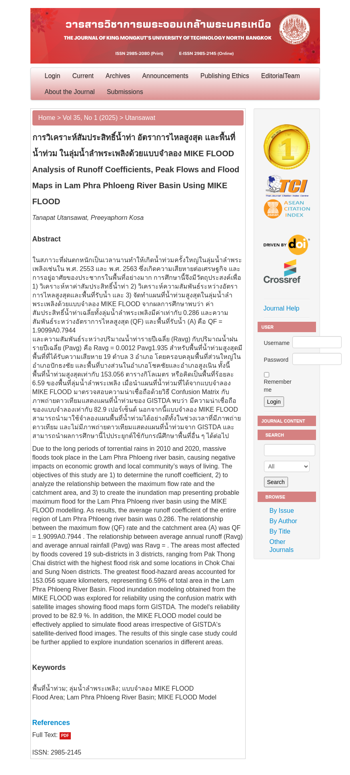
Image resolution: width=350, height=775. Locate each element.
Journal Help (282, 308)
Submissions (125, 91)
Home (47, 117)
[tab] (138, 723)
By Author (283, 521)
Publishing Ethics (224, 75)
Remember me (278, 386)
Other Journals (282, 545)
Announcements (165, 75)
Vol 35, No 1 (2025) (90, 117)
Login (52, 75)
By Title (280, 531)
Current (83, 75)
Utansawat (140, 117)
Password (276, 360)
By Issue (282, 510)
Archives (118, 75)
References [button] (51, 723)
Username (277, 343)
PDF (65, 735)
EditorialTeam (280, 75)
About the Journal (70, 91)
